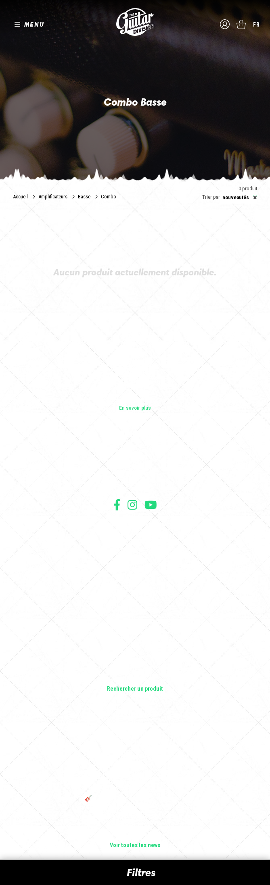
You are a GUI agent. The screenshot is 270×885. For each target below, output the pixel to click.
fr (256, 24)
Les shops (135, 462)
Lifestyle (135, 678)
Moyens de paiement (135, 560)
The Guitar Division (135, 22)
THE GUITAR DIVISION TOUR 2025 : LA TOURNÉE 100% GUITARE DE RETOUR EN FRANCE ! (135, 781)
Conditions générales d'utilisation (135, 524)
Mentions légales (135, 542)
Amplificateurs (52, 197)
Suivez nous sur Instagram (132, 504)
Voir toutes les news (135, 845)
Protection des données (135, 551)
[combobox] (238, 198)
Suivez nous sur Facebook (116, 504)
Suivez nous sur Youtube (150, 504)
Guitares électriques (135, 610)
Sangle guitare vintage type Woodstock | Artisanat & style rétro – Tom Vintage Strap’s (135, 739)
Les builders (135, 451)
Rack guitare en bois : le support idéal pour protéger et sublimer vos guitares (135, 760)
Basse (84, 197)
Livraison (135, 569)
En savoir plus (135, 407)
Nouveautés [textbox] (239, 198)
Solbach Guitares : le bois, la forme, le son (135, 834)
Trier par (211, 197)
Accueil (20, 197)
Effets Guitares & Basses (135, 655)
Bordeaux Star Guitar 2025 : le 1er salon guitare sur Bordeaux (135, 819)
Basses (135, 632)
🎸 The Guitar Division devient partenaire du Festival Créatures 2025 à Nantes (135, 801)
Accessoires (135, 666)
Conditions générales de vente (135, 533)
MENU (34, 24)
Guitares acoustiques (135, 621)
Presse (135, 484)
